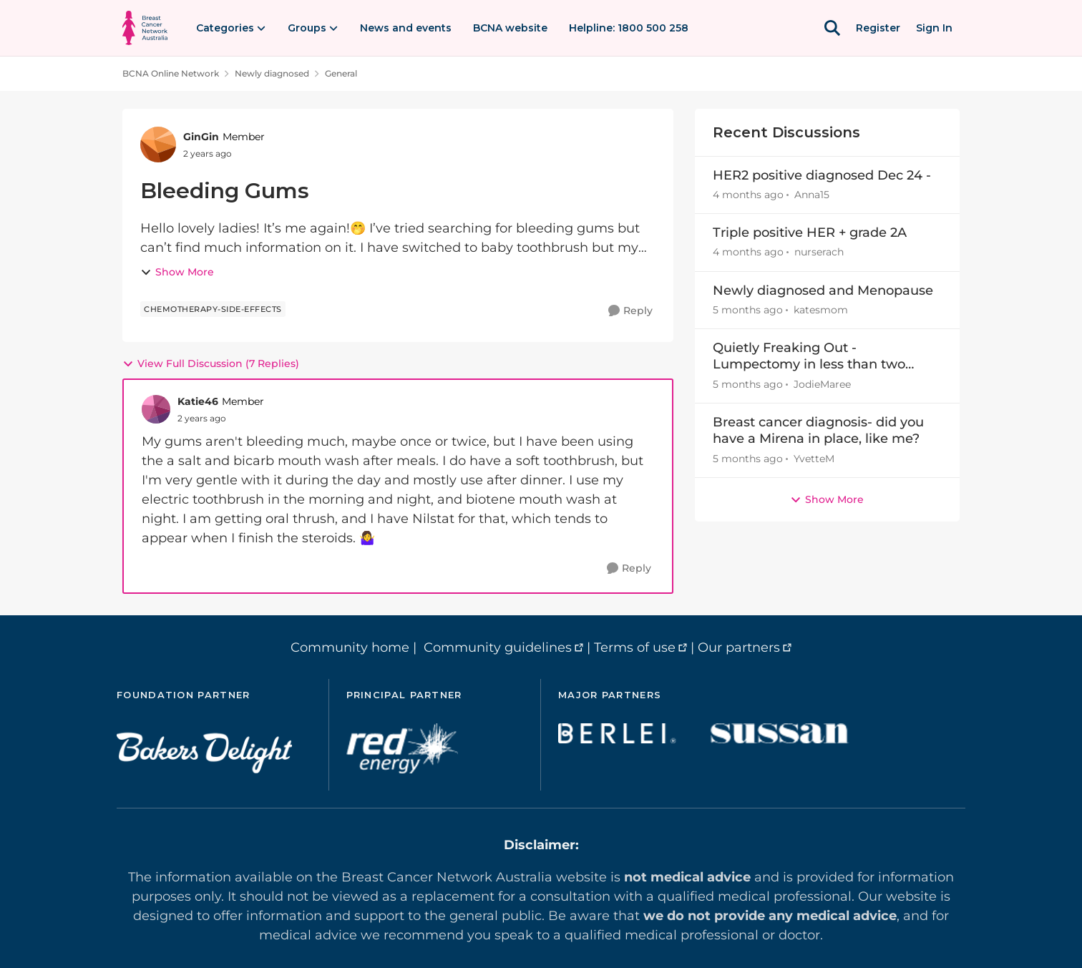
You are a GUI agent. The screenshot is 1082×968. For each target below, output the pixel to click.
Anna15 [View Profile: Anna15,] (811, 194)
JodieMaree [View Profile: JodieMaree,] (822, 384)
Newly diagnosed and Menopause (823, 290)
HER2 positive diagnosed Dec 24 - (822, 175)
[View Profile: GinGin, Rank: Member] (158, 144)
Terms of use (635, 647)
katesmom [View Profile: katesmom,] (821, 309)
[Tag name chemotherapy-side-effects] (213, 309)
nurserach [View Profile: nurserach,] (819, 252)
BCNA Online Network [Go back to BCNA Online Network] (170, 73)
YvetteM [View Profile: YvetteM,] (814, 458)
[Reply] (630, 311)
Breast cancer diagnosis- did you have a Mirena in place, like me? (818, 430)
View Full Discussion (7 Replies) (210, 363)
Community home (350, 647)
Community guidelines (498, 647)
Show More (177, 271)
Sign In (934, 27)
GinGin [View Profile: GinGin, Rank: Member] (201, 136)
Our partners (739, 647)
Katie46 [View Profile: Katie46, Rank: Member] (197, 401)
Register (878, 27)
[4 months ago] (748, 194)
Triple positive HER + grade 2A (810, 232)
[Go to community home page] (144, 28)
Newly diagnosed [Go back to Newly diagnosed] (272, 73)
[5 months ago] (748, 310)
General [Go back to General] (341, 73)
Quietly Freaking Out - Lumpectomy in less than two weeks (809, 356)
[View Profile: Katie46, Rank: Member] (156, 409)
